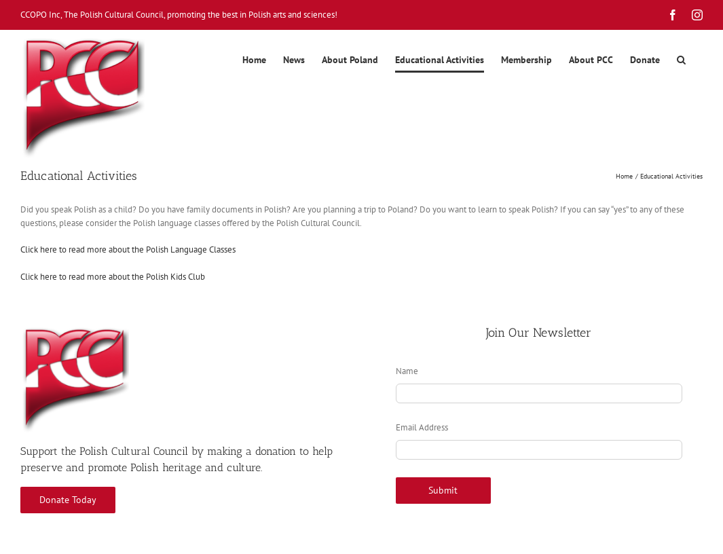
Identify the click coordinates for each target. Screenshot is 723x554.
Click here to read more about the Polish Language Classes (128, 249)
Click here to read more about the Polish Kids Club (112, 276)
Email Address (422, 427)
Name (407, 371)
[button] (681, 60)
